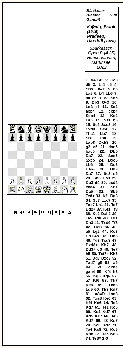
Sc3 (114, 80)
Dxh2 (106, 213)
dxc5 (113, 147)
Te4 (89, 329)
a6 (115, 262)
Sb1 (89, 138)
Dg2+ (91, 209)
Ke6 (89, 285)
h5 (88, 253)
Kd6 (98, 302)
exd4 (113, 182)
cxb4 (113, 111)
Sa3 (114, 107)
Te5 (89, 218)
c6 (97, 107)
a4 (88, 98)
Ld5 (89, 289)
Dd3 (114, 169)
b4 (101, 93)
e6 (109, 84)
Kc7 (98, 316)
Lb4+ (100, 89)
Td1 (114, 218)
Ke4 (96, 311)
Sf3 (107, 120)
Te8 (114, 302)
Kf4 (108, 271)
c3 (115, 89)
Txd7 (90, 262)
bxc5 (90, 151)
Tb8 (102, 138)
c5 (95, 147)
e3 (106, 98)
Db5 (114, 151)
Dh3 (89, 222)
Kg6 (106, 276)
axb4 (90, 111)
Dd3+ (91, 249)
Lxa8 (113, 294)
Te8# (96, 338)
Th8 (105, 289)
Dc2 (113, 164)
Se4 (103, 129)
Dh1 (89, 236)
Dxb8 (103, 142)
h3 (115, 271)
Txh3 (113, 285)
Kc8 (97, 329)
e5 (115, 173)
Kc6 (113, 307)
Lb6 (109, 93)
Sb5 (89, 89)
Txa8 (97, 298)
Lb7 (103, 133)
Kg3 (97, 276)
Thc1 (90, 133)
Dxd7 (106, 258)
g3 (88, 147)
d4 (93, 80)
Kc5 (96, 325)
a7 (88, 280)
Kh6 (114, 253)
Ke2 (113, 115)
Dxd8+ (92, 245)
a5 (94, 98)
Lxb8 (90, 142)
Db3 (95, 102)
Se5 (96, 124)
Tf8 (115, 209)
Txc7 (90, 205)
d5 (88, 84)
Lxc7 (106, 200)
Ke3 (113, 231)
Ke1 (106, 209)
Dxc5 (113, 160)
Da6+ (90, 169)
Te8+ (90, 196)
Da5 (89, 191)
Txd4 (105, 222)
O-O (105, 102)
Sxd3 (106, 124)
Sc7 (114, 187)
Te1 (105, 307)
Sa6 (114, 98)
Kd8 (89, 334)
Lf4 (102, 84)
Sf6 (100, 80)
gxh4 (113, 267)
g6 (99, 249)
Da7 (89, 156)
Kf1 (106, 196)
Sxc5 (113, 156)
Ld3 (89, 107)
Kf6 (96, 280)
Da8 (106, 178)
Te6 (114, 316)
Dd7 (96, 258)
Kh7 (105, 245)
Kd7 (114, 289)
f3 (106, 320)
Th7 (114, 280)
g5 (100, 262)
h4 (88, 267)
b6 (115, 120)
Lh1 (99, 205)
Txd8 (105, 240)
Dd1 (105, 236)
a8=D (100, 294)
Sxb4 (90, 115)
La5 (89, 93)
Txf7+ (103, 253)
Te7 (114, 205)
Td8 (97, 218)
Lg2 (96, 231)
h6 (107, 227)
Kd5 (89, 316)
